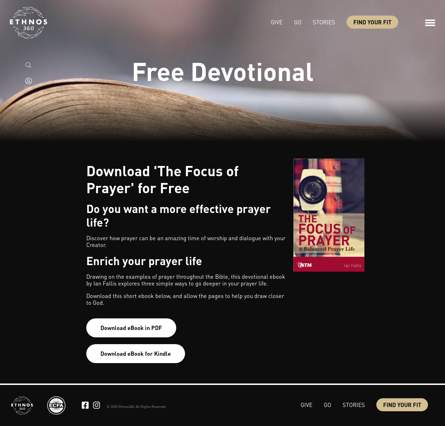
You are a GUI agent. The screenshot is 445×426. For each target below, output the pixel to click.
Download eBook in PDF (131, 327)
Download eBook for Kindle (135, 353)
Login (28, 87)
